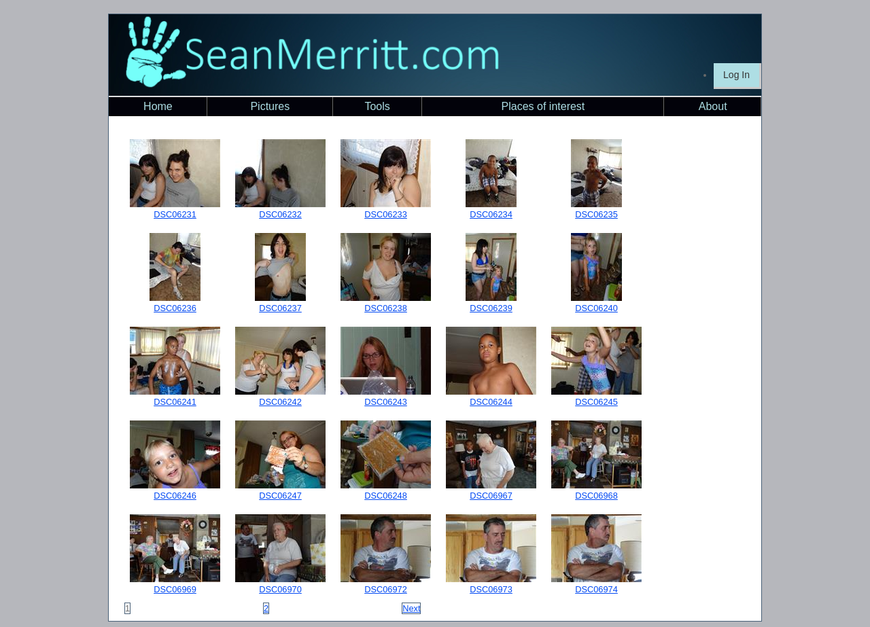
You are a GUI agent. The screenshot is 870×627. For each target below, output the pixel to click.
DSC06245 (596, 402)
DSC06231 (175, 214)
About (713, 106)
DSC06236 (175, 308)
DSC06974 (596, 589)
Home (158, 106)
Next (411, 608)
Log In (736, 74)
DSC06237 (280, 308)
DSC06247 (280, 495)
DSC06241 (175, 402)
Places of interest (543, 106)
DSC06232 (280, 214)
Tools (376, 106)
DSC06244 (491, 402)
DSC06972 (385, 589)
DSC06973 (491, 589)
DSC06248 (385, 495)
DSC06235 (596, 214)
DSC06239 (491, 308)
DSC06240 (596, 308)
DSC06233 (385, 214)
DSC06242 (280, 402)
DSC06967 (491, 495)
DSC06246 (175, 495)
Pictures (270, 106)
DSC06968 (596, 495)
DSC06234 (491, 214)
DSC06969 (175, 589)
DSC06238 (385, 308)
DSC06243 (385, 402)
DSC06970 (280, 589)
